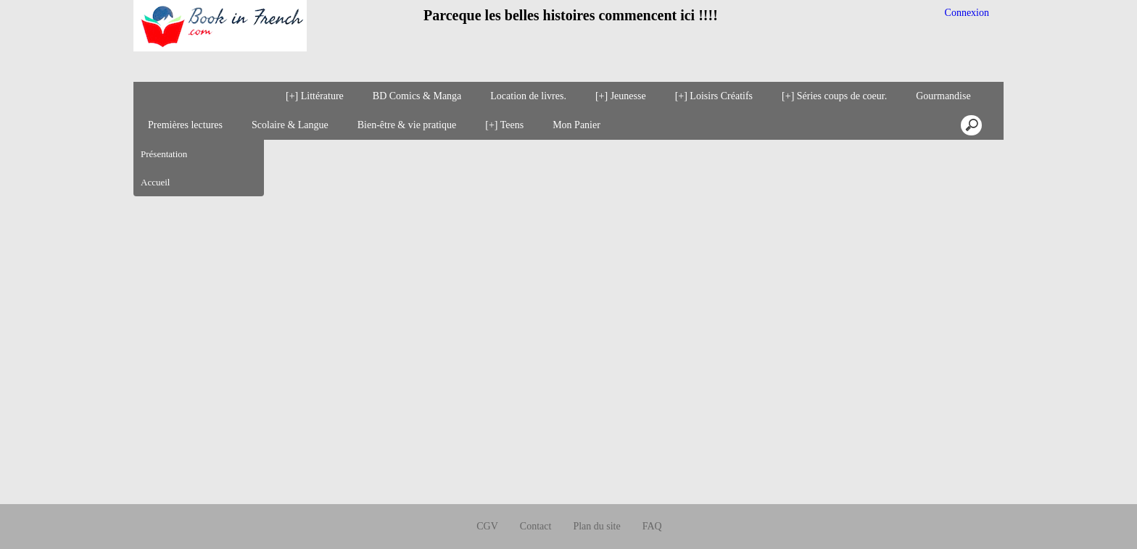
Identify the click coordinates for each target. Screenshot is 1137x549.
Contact (536, 498)
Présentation (164, 153)
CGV (487, 498)
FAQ (652, 498)
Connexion (965, 12)
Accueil (155, 182)
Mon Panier (576, 125)
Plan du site (596, 498)
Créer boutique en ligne (569, 532)
